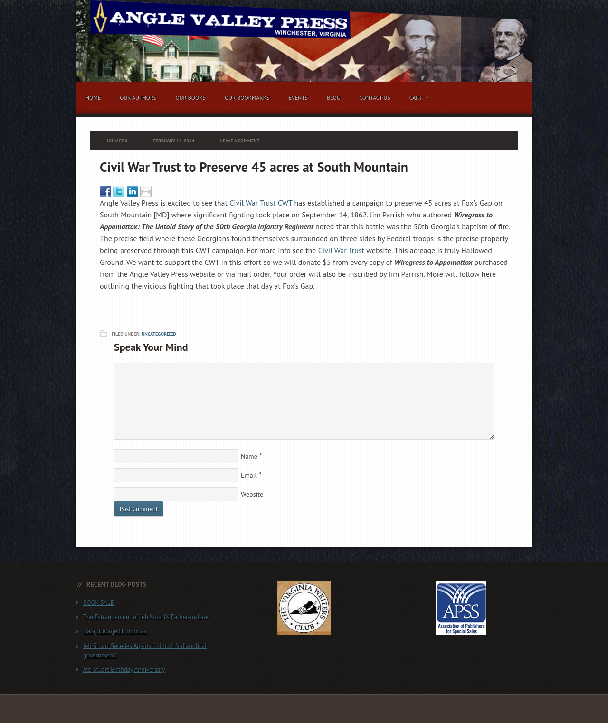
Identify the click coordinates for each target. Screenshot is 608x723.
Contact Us (374, 97)
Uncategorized (159, 334)
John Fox (117, 141)
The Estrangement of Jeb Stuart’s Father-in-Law (145, 617)
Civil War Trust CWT (260, 202)
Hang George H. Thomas (114, 631)
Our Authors (138, 97)
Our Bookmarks (247, 97)
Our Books (190, 97)
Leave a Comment (240, 141)
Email (249, 475)
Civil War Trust (341, 250)
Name (249, 456)
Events (298, 97)
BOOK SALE (98, 603)
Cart (417, 99)
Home (93, 97)
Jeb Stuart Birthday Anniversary (124, 670)
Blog (333, 97)
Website (252, 494)
